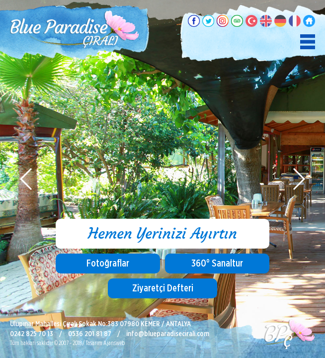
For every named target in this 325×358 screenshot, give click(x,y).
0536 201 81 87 (89, 334)
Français (295, 21)
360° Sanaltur (217, 263)
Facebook (194, 21)
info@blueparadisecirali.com (167, 334)
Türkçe (251, 21)
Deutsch (280, 21)
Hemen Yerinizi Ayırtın (162, 233)
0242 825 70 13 (31, 334)
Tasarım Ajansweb (105, 343)
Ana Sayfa (309, 21)
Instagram (223, 21)
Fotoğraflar (107, 263)
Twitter (208, 21)
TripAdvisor (237, 21)
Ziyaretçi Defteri (162, 288)
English (266, 21)
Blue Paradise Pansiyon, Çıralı (74, 30)
